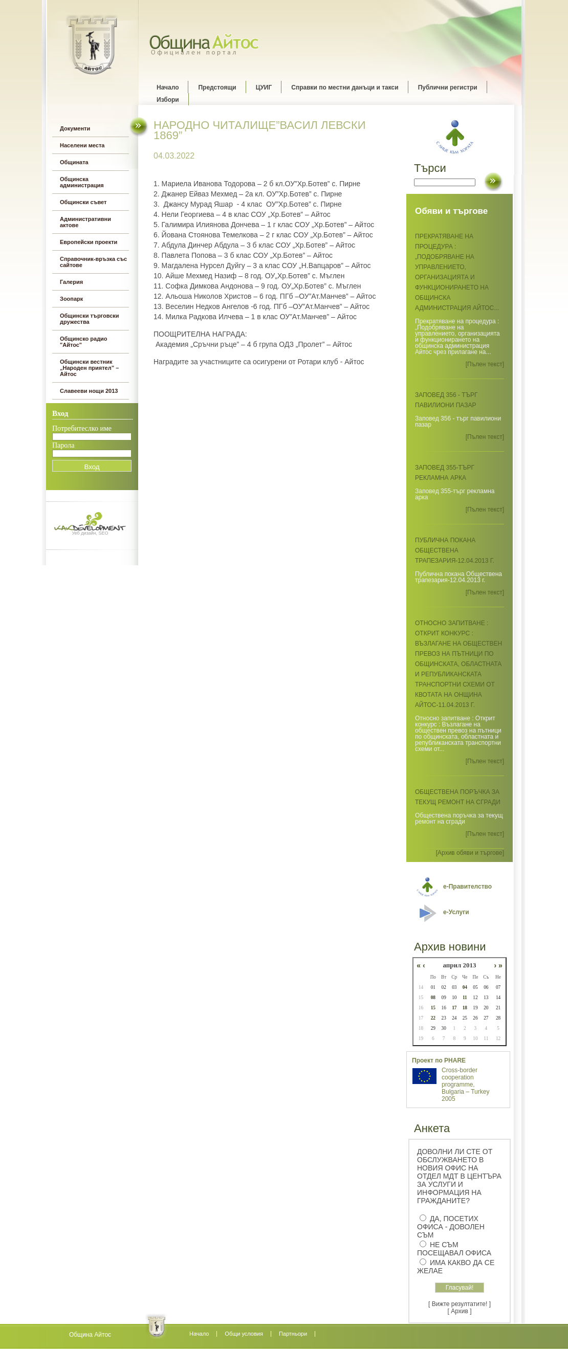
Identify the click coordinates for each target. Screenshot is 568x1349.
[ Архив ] (460, 1311)
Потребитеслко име (82, 428)
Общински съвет (83, 202)
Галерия (71, 282)
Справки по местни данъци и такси (344, 87)
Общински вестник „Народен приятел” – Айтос (89, 368)
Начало (168, 87)
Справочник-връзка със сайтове (93, 262)
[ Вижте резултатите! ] (459, 1304)
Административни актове (85, 222)
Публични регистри (447, 87)
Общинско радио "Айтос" (83, 342)
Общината (74, 162)
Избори (168, 99)
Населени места (82, 145)
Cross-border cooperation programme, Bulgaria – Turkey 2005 (465, 1084)
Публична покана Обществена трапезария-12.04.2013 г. (454, 550)
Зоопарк (71, 299)
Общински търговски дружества (89, 319)
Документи (75, 128)
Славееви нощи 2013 (89, 391)
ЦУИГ (264, 87)
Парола (63, 445)
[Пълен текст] (485, 364)
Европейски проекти (88, 242)
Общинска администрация (82, 182)
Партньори (293, 1334)
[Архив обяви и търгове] (470, 852)
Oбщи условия (244, 1334)
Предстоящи (217, 87)
